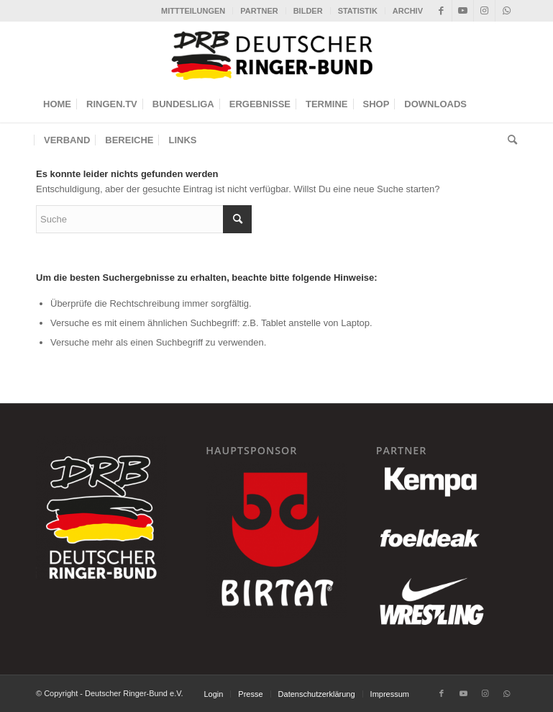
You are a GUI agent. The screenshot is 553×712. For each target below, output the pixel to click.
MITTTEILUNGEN (193, 10)
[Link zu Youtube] (462, 11)
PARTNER (259, 10)
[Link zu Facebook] (441, 11)
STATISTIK (358, 10)
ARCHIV (408, 10)
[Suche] (509, 140)
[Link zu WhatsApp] (506, 11)
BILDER (308, 10)
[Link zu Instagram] (484, 11)
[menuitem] (193, 10)
